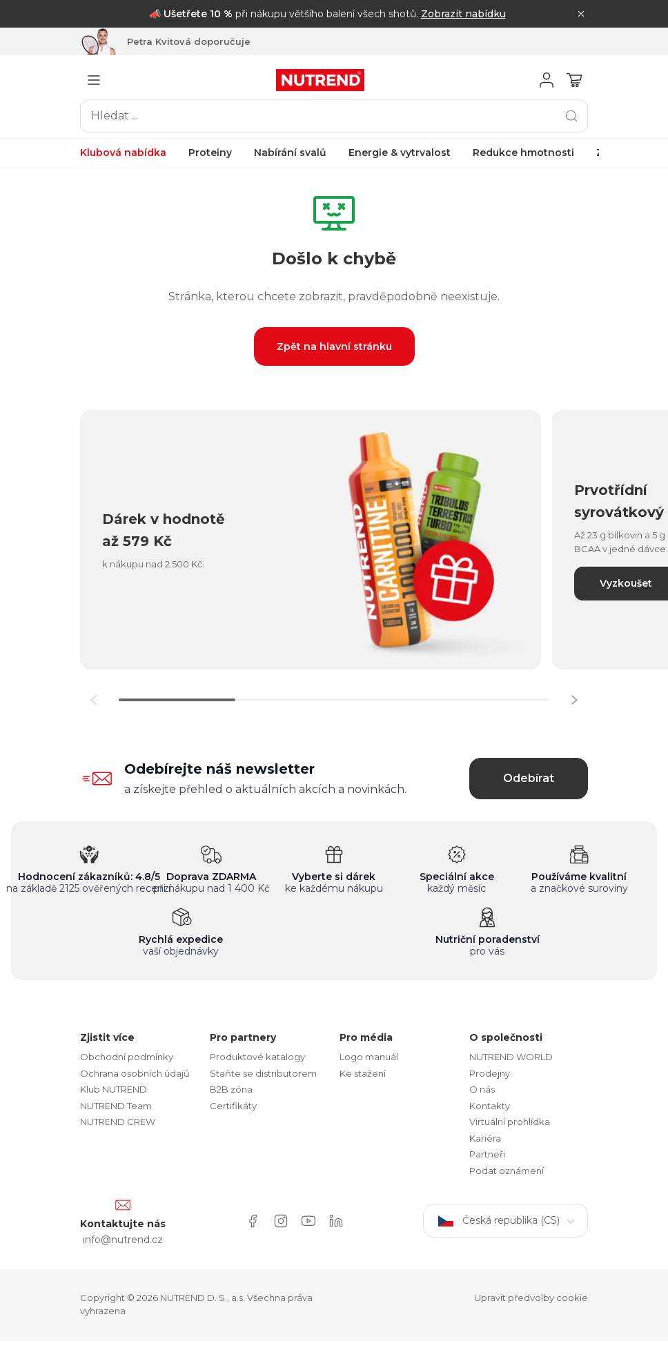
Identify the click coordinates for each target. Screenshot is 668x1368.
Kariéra (485, 1138)
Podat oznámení (506, 1170)
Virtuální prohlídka (509, 1121)
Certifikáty (233, 1105)
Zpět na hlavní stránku (334, 346)
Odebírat (528, 778)
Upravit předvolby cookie (531, 1297)
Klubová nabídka (123, 152)
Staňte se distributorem (263, 1073)
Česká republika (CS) (505, 1220)
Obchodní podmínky (126, 1056)
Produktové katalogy (257, 1056)
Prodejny (489, 1073)
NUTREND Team (116, 1105)
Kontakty (489, 1105)
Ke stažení (363, 1073)
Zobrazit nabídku (463, 14)
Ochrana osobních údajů (135, 1073)
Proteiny (210, 152)
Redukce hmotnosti (523, 152)
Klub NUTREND (113, 1089)
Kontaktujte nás (123, 1224)
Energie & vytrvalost (399, 152)
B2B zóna (231, 1089)
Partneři (487, 1154)
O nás (482, 1089)
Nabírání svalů (290, 152)
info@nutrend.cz (123, 1239)
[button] (574, 700)
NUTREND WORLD (511, 1056)
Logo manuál (369, 1056)
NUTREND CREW (117, 1121)
